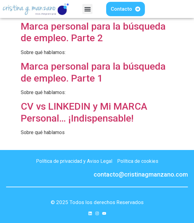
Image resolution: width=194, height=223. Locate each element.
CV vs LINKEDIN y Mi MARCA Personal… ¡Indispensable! (84, 112)
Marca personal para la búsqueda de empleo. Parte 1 (93, 72)
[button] (87, 9)
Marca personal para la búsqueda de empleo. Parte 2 (93, 32)
